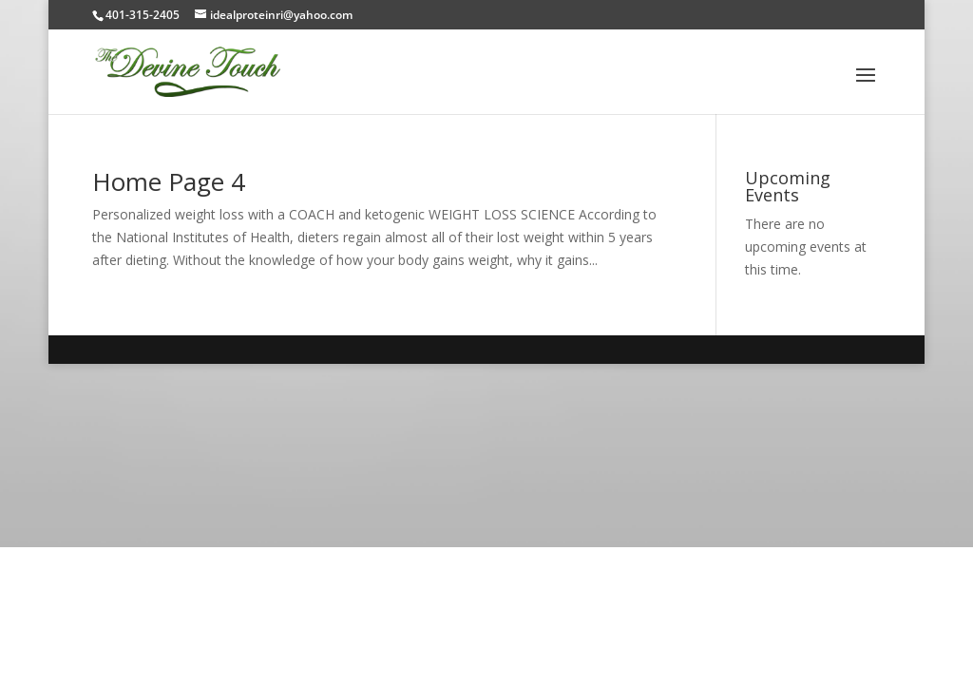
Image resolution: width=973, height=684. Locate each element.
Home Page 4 (168, 181)
